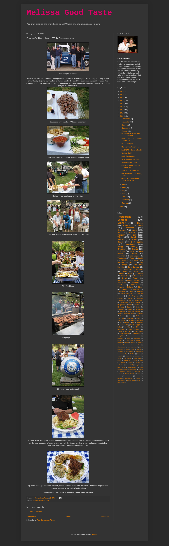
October (125, 125)
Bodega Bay (123, 353)
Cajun (130, 336)
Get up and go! (127, 144)
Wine (120, 237)
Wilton (139, 349)
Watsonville (121, 380)
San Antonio (122, 320)
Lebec (138, 340)
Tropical (137, 378)
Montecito (139, 309)
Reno (130, 305)
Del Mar (122, 316)
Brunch (120, 298)
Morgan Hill (121, 305)
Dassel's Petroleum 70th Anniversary (130, 135)
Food (43, 500)
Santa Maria (139, 331)
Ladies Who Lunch (127, 293)
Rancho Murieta (133, 280)
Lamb (130, 298)
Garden (138, 362)
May (123, 191)
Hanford (120, 340)
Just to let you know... (129, 162)
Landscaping (132, 367)
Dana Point (127, 360)
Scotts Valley (136, 334)
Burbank (140, 322)
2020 (122, 91)
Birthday (140, 291)
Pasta (132, 258)
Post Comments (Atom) (46, 520)
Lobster (125, 289)
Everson (135, 360)
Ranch (119, 376)
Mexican (121, 235)
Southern (139, 320)
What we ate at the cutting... (131, 159)
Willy (132, 349)
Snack (120, 285)
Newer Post (31, 516)
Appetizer (127, 225)
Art (133, 322)
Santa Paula (125, 276)
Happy (120, 247)
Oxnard (140, 274)
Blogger (95, 534)
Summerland (128, 378)
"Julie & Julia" (126, 153)
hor (123, 382)
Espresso (120, 338)
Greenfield (129, 365)
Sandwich (121, 256)
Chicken (121, 251)
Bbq (141, 262)
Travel (124, 278)
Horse (140, 223)
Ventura (121, 239)
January (125, 203)
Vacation (131, 262)
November (126, 122)
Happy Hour (138, 276)
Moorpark (121, 329)
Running (137, 305)
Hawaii (124, 271)
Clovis (119, 358)
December (126, 119)
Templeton (121, 336)
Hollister (121, 262)
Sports (135, 271)
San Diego (128, 331)
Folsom (130, 362)
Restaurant (124, 216)
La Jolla (127, 327)
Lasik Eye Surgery (128, 156)
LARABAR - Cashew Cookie (131, 150)
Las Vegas (134, 256)
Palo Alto (136, 345)
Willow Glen (131, 380)
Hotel (130, 274)
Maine (127, 342)
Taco (119, 313)
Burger (124, 265)
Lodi (126, 369)
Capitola (120, 356)
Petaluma (135, 282)
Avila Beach (129, 351)
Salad (120, 242)
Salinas (122, 311)
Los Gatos (133, 369)
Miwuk (133, 342)
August (125, 131)
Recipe (134, 254)
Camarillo (121, 309)
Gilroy (140, 287)
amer (138, 380)
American (130, 228)
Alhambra (120, 351)
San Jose (139, 269)
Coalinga (140, 313)
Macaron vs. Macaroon (130, 147)
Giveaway (137, 338)
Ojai (134, 235)
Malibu (138, 316)
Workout (134, 285)
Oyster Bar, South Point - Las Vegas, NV (130, 179)
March (124, 197)
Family (134, 247)
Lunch (48, 500)
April (124, 194)
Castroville (129, 356)
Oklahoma (130, 318)
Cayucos (137, 356)
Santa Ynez (139, 300)
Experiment (37, 500)
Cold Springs (128, 358)
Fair (128, 338)
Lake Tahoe (121, 367)
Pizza (119, 269)
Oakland (137, 371)
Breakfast (122, 249)
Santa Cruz (128, 376)
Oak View (121, 318)
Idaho (130, 316)
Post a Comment (36, 512)
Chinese (128, 269)
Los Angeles (135, 302)
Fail (141, 360)
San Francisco (132, 347)
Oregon (120, 373)
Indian (120, 327)
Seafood (123, 219)
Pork (136, 260)
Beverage (122, 230)
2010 (122, 113)
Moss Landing (134, 329)
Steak (134, 239)
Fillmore (122, 362)
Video (127, 349)
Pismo (138, 318)
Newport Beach (125, 371)
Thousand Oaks (128, 313)
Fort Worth (137, 242)
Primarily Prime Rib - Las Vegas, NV (130, 166)
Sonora (131, 320)
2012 (122, 107)
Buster (138, 307)
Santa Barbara (133, 267)
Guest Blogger (135, 325)
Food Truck (124, 325)
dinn (119, 382)
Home (68, 516)
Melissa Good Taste (69, 12)
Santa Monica (124, 334)
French (135, 278)
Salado (120, 331)
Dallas (119, 360)
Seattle (138, 376)
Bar (119, 232)
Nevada (140, 369)
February (125, 200)
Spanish (130, 307)
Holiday (120, 280)
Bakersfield (121, 291)
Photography (121, 347)
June (124, 187)
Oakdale (140, 342)
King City (138, 365)
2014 (122, 101)
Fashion (121, 274)
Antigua (136, 289)
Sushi (140, 258)
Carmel (130, 309)
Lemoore (120, 342)
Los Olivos (136, 327)
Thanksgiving (133, 296)
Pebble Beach (129, 373)
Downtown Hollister (125, 287)
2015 (122, 97)
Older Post (105, 516)
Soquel (120, 378)
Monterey (121, 307)
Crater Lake (137, 358)
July (123, 184)
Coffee (131, 291)
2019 (122, 94)
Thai (129, 300)
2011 (122, 110)
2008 (122, 207)
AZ (121, 322)
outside (125, 260)
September (126, 128)
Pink (138, 373)
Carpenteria (124, 302)
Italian (135, 249)
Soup (134, 230)
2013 (122, 104)
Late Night (129, 340)
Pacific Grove (124, 345)
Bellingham (139, 351)
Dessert (132, 232)
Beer (132, 251)
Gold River (121, 365)
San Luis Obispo (134, 311)
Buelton (132, 353)
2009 (122, 116)
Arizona (127, 322)
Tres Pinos (122, 282)
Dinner (122, 222)
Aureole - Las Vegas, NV (130, 170)
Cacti (138, 353)
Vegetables (122, 258)
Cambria (137, 336)
